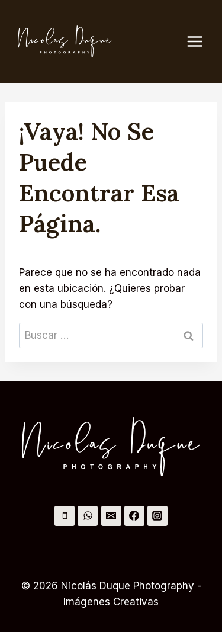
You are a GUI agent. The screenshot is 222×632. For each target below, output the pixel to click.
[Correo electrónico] (111, 516)
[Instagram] (157, 516)
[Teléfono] (64, 516)
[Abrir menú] (200, 41)
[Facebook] (134, 516)
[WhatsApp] (88, 516)
